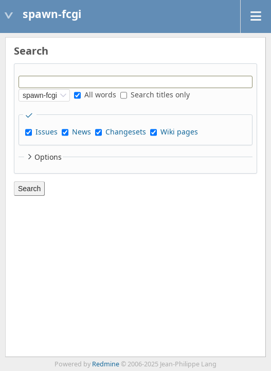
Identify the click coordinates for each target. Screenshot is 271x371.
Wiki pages (179, 132)
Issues (46, 132)
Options (43, 157)
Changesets (125, 132)
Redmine (105, 364)
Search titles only (155, 94)
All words (95, 94)
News (81, 132)
